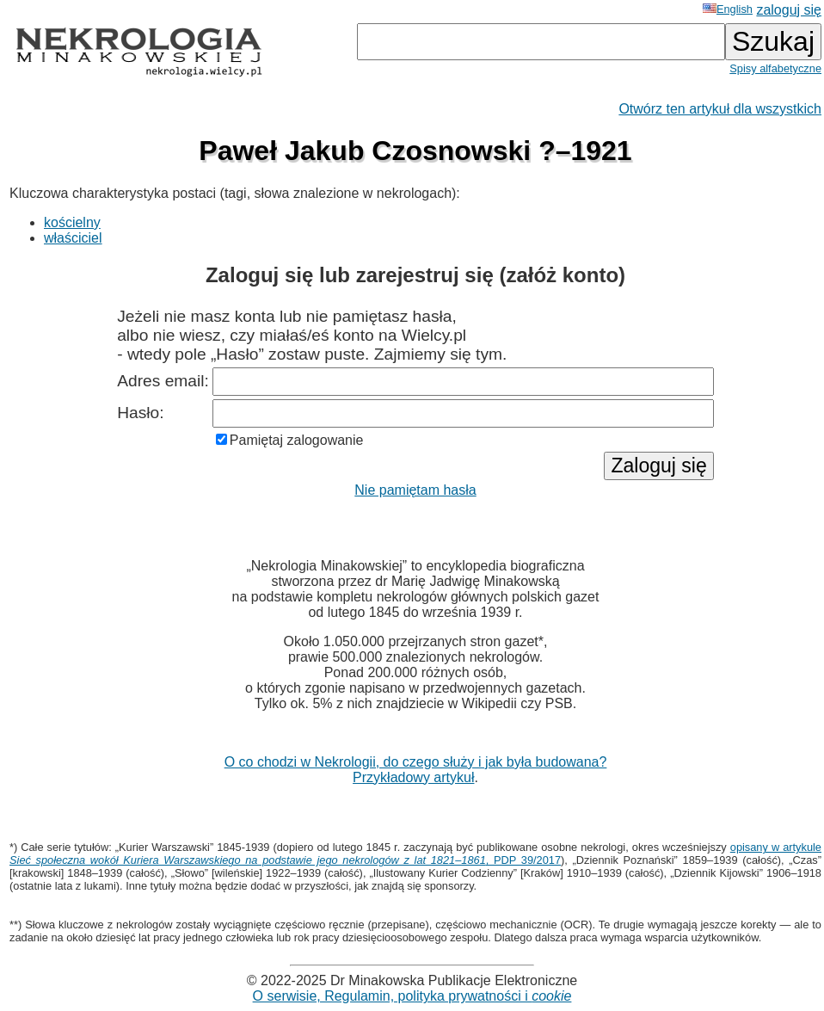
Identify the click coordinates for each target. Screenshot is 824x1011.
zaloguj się (788, 10)
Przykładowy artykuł (413, 777)
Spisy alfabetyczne (775, 68)
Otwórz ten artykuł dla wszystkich (719, 109)
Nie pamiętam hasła (415, 490)
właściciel (73, 238)
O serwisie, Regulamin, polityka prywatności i (412, 996)
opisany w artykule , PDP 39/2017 (415, 853)
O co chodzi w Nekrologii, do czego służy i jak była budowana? (415, 762)
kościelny (72, 222)
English (728, 9)
